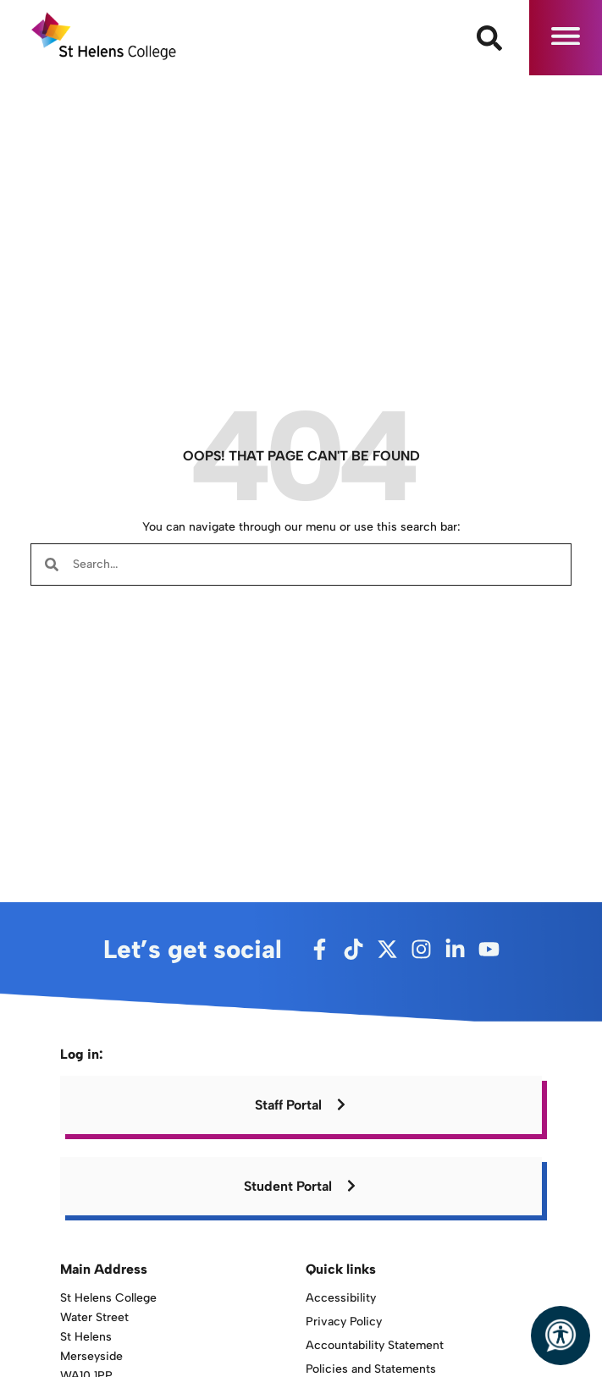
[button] (565, 37)
